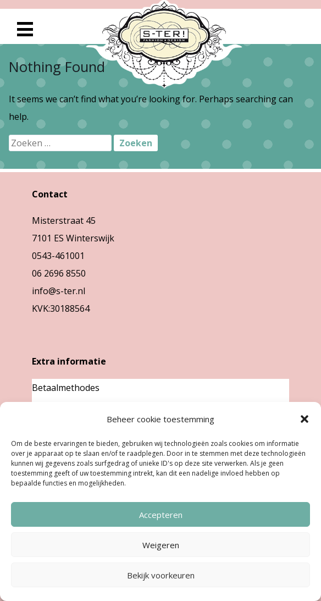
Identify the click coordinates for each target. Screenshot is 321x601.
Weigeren (160, 544)
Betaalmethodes (65, 388)
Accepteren (160, 514)
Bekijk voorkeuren (161, 575)
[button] (304, 418)
